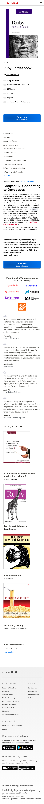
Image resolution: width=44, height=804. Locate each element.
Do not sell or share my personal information (17, 786)
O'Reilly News (7, 694)
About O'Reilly (9, 683)
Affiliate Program (9, 704)
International (8, 721)
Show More (7, 176)
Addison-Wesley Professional (18, 102)
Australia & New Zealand (12, 726)
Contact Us (32, 688)
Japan (4, 729)
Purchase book (9, 652)
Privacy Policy (33, 694)
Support (32, 683)
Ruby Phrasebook (28, 181)
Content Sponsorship (10, 714)
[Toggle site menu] (2, 2)
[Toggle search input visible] (41, 2)
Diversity (5, 711)
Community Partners (10, 701)
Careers (5, 691)
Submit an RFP (8, 708)
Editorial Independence (10, 799)
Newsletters (32, 691)
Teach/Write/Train (9, 688)
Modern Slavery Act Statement (30, 799)
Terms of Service (8, 796)
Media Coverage (9, 698)
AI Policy (31, 698)
